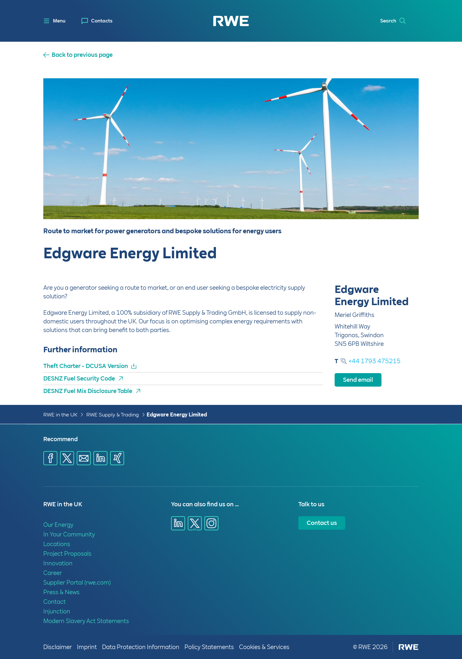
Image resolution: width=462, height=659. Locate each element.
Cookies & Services (264, 647)
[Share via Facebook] (50, 458)
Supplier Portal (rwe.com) (77, 582)
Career (52, 572)
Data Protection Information (140, 647)
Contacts (102, 21)
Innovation (58, 563)
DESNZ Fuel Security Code (79, 378)
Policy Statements (209, 647)
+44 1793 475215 (374, 361)
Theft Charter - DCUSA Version (85, 366)
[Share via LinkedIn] (100, 458)
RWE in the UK (60, 415)
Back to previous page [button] (82, 55)
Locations (56, 544)
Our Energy (58, 524)
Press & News (61, 592)
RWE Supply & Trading (112, 415)
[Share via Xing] (117, 458)
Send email (358, 379)
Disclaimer (57, 647)
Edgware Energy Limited (177, 415)
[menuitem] (97, 21)
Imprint (87, 647)
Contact (54, 601)
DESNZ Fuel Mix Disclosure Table (87, 391)
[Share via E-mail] (84, 458)
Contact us (322, 522)
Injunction (56, 611)
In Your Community (69, 534)
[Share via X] (67, 458)
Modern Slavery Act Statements (86, 621)
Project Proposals (67, 553)
